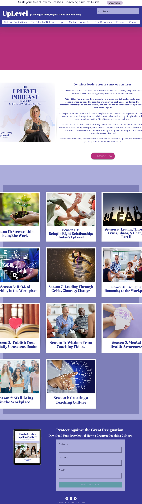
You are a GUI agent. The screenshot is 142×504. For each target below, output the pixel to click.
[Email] (89, 475)
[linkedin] (66, 498)
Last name (64, 457)
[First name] (89, 449)
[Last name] (89, 462)
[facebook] (75, 498)
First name (64, 444)
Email (62, 470)
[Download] (115, 3)
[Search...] (117, 11)
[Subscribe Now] (103, 156)
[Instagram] (71, 498)
